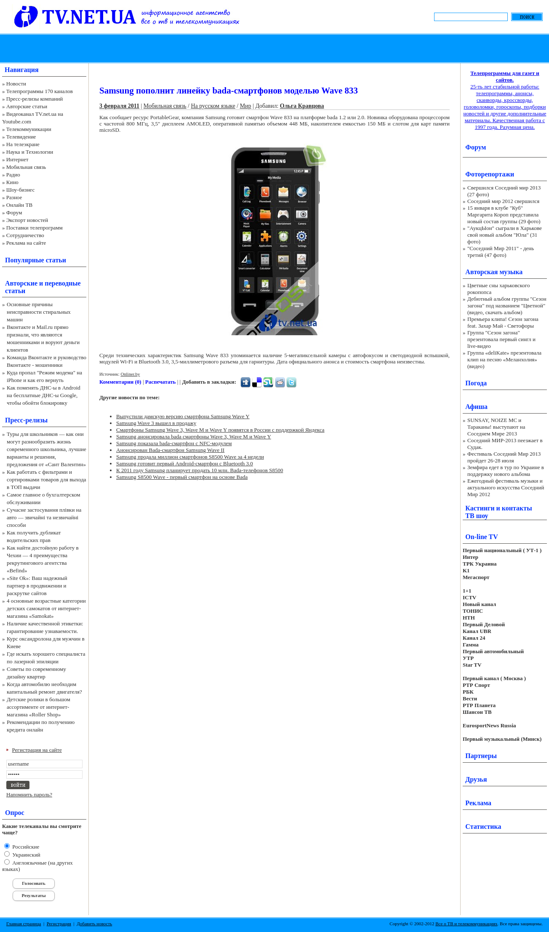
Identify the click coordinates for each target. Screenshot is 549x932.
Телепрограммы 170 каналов (39, 91)
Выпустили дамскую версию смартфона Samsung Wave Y (183, 416)
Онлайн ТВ (19, 205)
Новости (16, 83)
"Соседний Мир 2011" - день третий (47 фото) (500, 251)
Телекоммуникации (28, 129)
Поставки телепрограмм (34, 227)
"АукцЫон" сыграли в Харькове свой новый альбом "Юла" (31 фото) (504, 235)
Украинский (25, 855)
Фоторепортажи (489, 174)
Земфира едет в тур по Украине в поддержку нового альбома (505, 470)
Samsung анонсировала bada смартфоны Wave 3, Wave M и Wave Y (193, 436)
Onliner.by (130, 374)
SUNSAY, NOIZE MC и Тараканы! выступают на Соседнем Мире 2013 (496, 427)
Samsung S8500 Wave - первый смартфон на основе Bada (182, 477)
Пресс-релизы (26, 420)
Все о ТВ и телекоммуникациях (466, 923)
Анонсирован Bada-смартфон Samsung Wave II (170, 450)
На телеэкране (23, 144)
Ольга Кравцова (302, 106)
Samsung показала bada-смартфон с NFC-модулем (174, 443)
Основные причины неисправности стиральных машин (39, 312)
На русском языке (213, 106)
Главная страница (23, 923)
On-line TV (481, 536)
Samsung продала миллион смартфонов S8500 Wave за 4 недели (190, 457)
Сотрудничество (25, 235)
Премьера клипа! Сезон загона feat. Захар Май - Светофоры (502, 322)
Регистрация (59, 923)
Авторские (21, 283)
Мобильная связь (26, 167)
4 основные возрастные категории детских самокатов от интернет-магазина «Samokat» (46, 608)
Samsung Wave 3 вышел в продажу (156, 423)
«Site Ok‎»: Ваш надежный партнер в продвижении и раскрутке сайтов (37, 585)
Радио (13, 174)
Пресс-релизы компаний (34, 99)
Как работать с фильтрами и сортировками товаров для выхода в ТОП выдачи (46, 479)
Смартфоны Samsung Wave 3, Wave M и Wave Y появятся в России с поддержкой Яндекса (220, 430)
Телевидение (21, 137)
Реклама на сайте (26, 243)
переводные (62, 283)
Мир (245, 106)
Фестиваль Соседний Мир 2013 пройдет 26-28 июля (504, 457)
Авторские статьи (26, 106)
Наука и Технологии (29, 152)
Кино (12, 182)
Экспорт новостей (27, 220)
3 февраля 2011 (119, 106)
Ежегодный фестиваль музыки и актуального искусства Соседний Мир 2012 (505, 487)
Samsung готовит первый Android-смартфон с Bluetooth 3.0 (184, 463)
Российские (25, 847)
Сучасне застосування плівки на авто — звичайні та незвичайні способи (44, 517)
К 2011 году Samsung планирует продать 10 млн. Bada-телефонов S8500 (199, 470)
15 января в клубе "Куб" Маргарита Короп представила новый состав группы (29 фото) (504, 214)
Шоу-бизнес (20, 190)
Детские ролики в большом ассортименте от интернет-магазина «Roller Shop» (38, 707)
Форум (14, 212)
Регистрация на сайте (37, 750)
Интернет (17, 159)
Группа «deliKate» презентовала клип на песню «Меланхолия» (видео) (504, 359)
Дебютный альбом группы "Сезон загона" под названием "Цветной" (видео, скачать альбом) (506, 305)
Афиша (476, 406)
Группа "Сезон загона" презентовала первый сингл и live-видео (501, 339)
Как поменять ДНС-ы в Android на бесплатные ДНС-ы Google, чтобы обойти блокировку (43, 395)
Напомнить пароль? (29, 794)
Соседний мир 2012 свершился (503, 201)
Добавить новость (94, 923)
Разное (14, 197)
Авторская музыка (493, 271)
